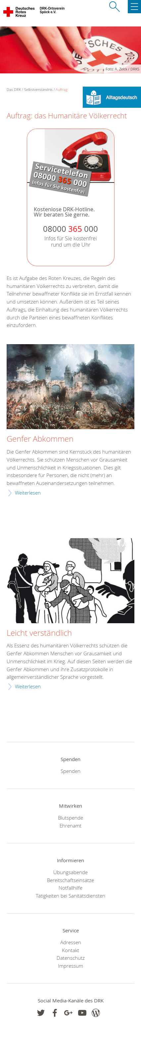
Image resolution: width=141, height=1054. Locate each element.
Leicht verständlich (39, 633)
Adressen (70, 942)
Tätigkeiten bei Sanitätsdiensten (70, 895)
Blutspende (70, 817)
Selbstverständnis (38, 89)
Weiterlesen (28, 492)
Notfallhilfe (70, 887)
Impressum (70, 965)
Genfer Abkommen (40, 439)
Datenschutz (71, 957)
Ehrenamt (70, 825)
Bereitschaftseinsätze (70, 880)
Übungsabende (70, 872)
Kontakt (70, 950)
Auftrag (62, 89)
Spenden (70, 771)
